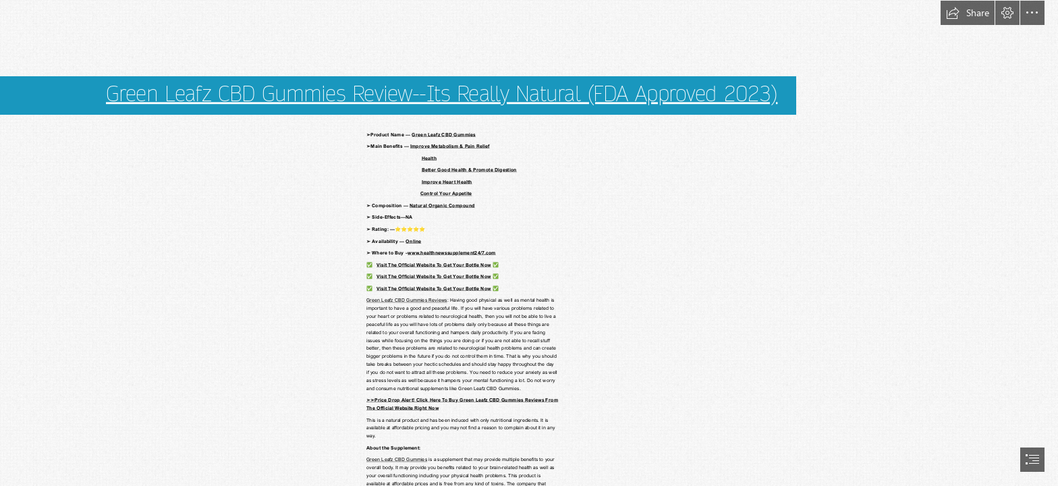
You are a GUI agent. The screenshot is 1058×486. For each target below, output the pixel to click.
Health (429, 158)
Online (413, 241)
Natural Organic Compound (442, 205)
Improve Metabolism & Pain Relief (450, 146)
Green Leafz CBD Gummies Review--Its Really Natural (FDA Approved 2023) (441, 94)
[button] (968, 13)
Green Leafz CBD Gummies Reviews (406, 300)
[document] (529, 243)
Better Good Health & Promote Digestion (469, 170)
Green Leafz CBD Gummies (444, 134)
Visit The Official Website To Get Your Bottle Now (434, 264)
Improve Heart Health (447, 181)
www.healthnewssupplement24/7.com (452, 253)
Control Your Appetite (446, 193)
